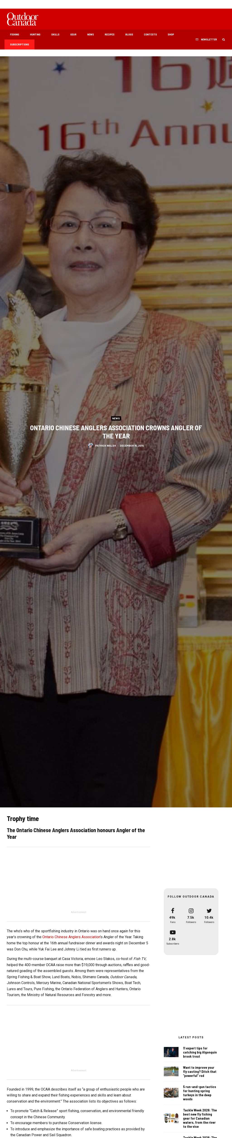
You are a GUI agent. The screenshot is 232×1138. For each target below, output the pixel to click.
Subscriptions (19, 44)
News (90, 34)
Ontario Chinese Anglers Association (71, 937)
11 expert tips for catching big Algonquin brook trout (200, 1052)
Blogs (129, 34)
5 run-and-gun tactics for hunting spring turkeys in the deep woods (199, 1093)
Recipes (109, 34)
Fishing (14, 34)
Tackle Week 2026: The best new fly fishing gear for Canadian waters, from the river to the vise (200, 1120)
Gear (73, 34)
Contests (150, 34)
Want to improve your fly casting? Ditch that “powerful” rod (199, 1071)
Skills (55, 34)
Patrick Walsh (105, 446)
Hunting (35, 34)
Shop (171, 34)
